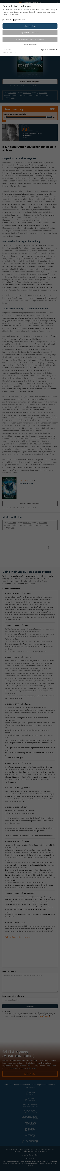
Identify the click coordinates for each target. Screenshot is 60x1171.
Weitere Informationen (30, 45)
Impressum (44, 50)
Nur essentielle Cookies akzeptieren (30, 39)
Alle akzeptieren (30, 26)
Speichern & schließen (30, 32)
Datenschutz (53, 50)
